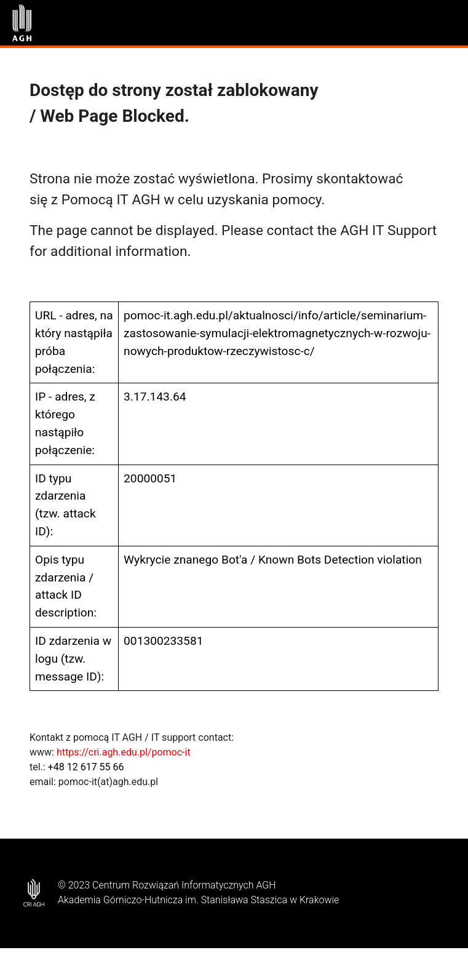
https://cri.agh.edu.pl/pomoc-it (124, 752)
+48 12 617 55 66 (86, 767)
